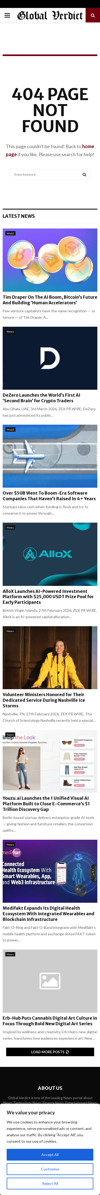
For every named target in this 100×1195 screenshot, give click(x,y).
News (10, 331)
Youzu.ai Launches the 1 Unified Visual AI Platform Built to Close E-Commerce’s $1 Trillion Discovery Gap (46, 803)
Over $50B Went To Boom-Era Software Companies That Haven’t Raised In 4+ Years (49, 495)
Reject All (50, 1183)
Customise (50, 1169)
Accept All (50, 1154)
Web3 (10, 233)
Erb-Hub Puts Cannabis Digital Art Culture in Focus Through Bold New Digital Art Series (50, 1020)
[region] (50, 1149)
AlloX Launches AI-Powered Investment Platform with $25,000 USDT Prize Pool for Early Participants (48, 597)
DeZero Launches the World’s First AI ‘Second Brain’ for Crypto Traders (41, 397)
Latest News (19, 216)
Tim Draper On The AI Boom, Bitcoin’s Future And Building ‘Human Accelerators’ (50, 299)
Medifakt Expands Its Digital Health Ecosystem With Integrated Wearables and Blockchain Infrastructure (48, 913)
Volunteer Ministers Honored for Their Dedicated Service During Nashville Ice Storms (44, 700)
